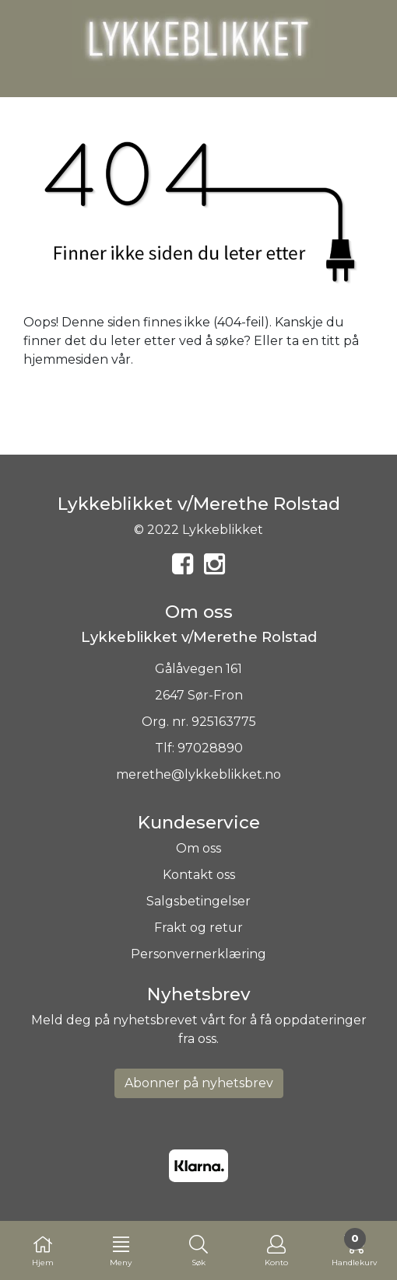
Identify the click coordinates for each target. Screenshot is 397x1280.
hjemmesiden (65, 359)
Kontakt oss (199, 874)
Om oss (198, 848)
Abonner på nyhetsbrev (199, 1083)
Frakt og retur (198, 927)
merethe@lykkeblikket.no (198, 774)
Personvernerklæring (198, 954)
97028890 (210, 748)
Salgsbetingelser (198, 901)
